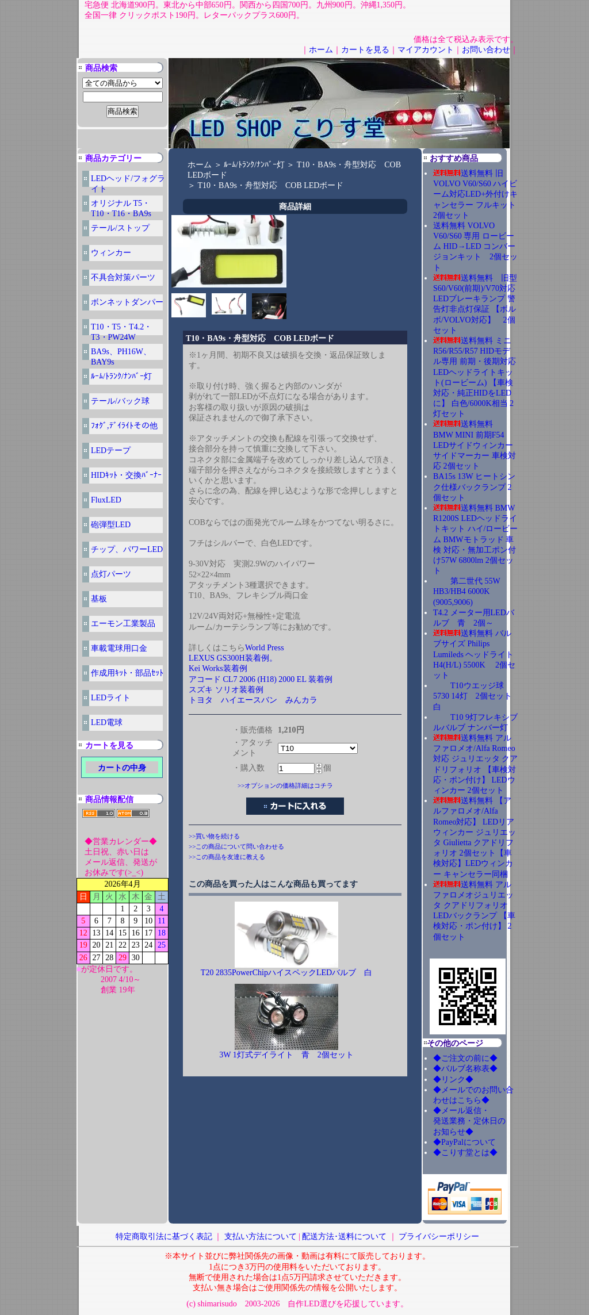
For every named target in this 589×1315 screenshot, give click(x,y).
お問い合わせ (486, 49)
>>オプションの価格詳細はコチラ (285, 785)
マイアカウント (425, 49)
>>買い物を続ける (214, 836)
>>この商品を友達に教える (227, 856)
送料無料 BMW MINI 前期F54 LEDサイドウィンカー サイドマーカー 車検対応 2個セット (474, 445)
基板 (99, 599)
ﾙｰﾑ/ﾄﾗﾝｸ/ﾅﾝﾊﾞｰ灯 (121, 376)
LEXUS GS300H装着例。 (233, 658)
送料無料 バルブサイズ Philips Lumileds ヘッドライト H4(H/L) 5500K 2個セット (474, 654)
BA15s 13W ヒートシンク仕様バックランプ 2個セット (474, 486)
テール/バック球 (120, 401)
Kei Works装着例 (218, 668)
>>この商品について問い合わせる (236, 846)
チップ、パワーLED (127, 549)
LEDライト (111, 697)
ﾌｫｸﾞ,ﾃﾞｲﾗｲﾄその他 (124, 425)
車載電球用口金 (119, 648)
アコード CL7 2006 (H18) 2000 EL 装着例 (260, 679)
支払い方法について (260, 1236)
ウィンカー (111, 252)
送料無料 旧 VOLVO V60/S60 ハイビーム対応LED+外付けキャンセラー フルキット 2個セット (478, 194)
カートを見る (365, 49)
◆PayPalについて (464, 1142)
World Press (264, 647)
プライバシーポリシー (439, 1236)
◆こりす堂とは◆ (465, 1152)
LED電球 (107, 722)
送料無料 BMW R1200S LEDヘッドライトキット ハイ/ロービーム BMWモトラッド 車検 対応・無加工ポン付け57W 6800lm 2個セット (475, 539)
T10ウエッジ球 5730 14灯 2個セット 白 (476, 696)
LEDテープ (111, 450)
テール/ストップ (120, 228)
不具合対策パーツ (123, 277)
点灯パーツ (111, 574)
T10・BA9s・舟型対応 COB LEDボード (271, 185)
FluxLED (106, 500)
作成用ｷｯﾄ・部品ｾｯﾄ (127, 673)
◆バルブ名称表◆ (465, 1068)
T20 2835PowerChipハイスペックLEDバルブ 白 (286, 972)
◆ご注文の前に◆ (465, 1058)
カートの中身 (122, 768)
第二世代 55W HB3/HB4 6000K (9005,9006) (466, 591)
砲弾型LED (111, 524)
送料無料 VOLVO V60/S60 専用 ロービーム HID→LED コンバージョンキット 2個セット (475, 246)
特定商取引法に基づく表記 (164, 1236)
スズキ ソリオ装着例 (226, 689)
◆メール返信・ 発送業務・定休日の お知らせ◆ (481, 1121)
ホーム (321, 49)
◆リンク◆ (453, 1079)
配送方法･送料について (344, 1236)
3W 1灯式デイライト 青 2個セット (286, 1055)
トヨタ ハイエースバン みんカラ (253, 700)
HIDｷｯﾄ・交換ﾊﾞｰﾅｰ (126, 475)
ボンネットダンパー (127, 302)
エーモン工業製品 (123, 623)
